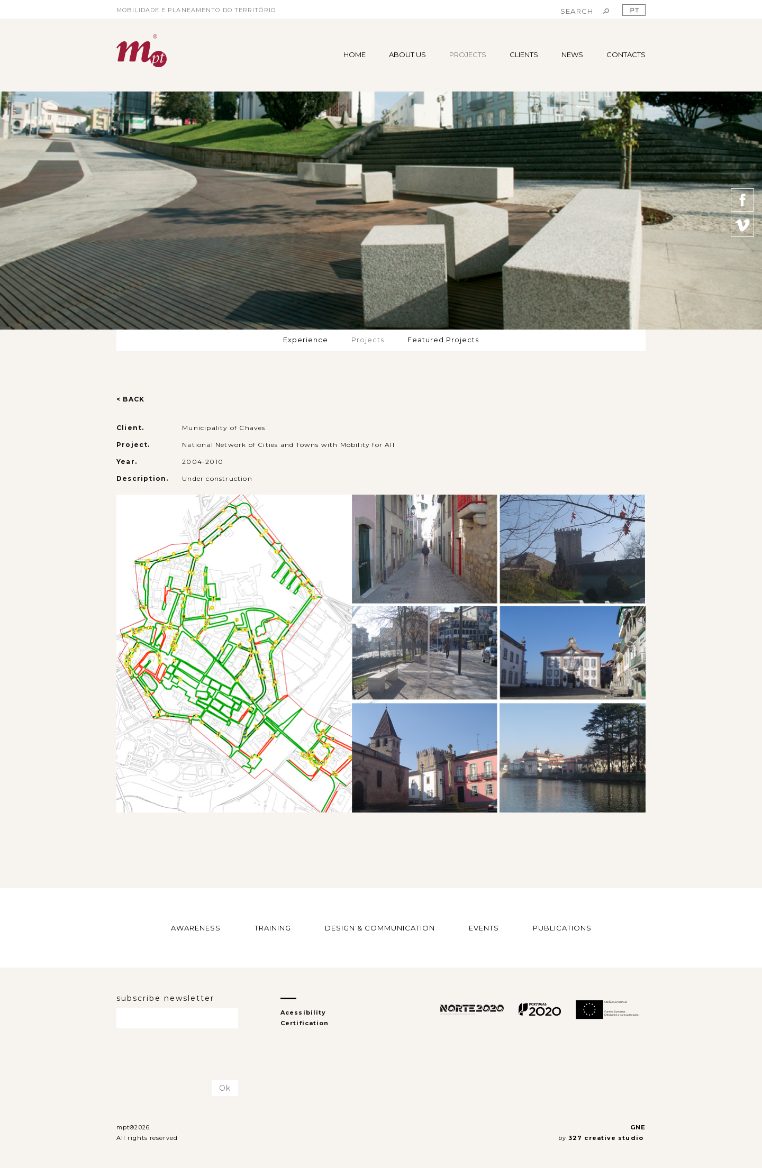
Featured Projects (443, 339)
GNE (638, 1127)
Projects (367, 339)
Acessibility (303, 1012)
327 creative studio (607, 1138)
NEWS (572, 54)
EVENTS (484, 927)
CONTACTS (626, 54)
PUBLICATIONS (562, 927)
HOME (354, 54)
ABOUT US (407, 54)
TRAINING (273, 927)
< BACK (130, 399)
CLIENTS (524, 54)
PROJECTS (467, 54)
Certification (304, 1023)
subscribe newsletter (165, 998)
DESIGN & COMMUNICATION (380, 927)
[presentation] (178, 1055)
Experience (305, 339)
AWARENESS (196, 927)
